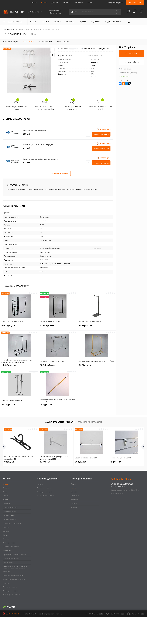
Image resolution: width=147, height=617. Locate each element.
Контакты (79, 3)
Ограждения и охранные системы (14, 554)
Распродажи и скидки (10, 591)
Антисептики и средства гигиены (14, 579)
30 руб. (45, 462)
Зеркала (5, 500)
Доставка (55, 3)
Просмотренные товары (90, 422)
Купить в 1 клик (131, 62)
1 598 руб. (96, 327)
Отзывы (90, 3)
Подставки (6, 503)
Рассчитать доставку (128, 73)
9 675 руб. (19, 405)
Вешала (5, 484)
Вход (110, 3)
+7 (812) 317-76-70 (29, 614)
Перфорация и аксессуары (12, 523)
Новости (74, 507)
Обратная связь (11, 614)
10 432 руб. (19, 366)
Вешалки (6, 492)
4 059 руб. (58, 327)
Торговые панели (8, 515)
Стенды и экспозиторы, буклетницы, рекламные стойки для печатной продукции (15, 569)
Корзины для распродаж (11, 558)
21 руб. (115, 462)
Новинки (6, 583)
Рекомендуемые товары (11, 595)
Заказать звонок (135, 2)
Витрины (6, 539)
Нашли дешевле (126, 69)
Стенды (5, 535)
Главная (34, 3)
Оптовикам (67, 3)
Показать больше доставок (58, 173)
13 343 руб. (58, 366)
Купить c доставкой (101, 134)
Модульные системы (10, 507)
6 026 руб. (96, 366)
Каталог (44, 3)
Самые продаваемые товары (60, 422)
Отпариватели (7, 551)
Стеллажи (6, 531)
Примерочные (8, 562)
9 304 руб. (19, 327)
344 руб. (58, 405)
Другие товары (97, 248)
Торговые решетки (9, 519)
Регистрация (118, 3)
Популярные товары (10, 587)
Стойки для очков (9, 543)
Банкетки (6, 488)
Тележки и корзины (9, 511)
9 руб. (9, 462)
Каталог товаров (14, 22)
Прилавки (6, 527)
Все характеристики (95, 55)
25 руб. (80, 462)
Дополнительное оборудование (13, 575)
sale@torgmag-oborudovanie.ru (122, 485)
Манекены (6, 496)
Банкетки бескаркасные (11, 547)
